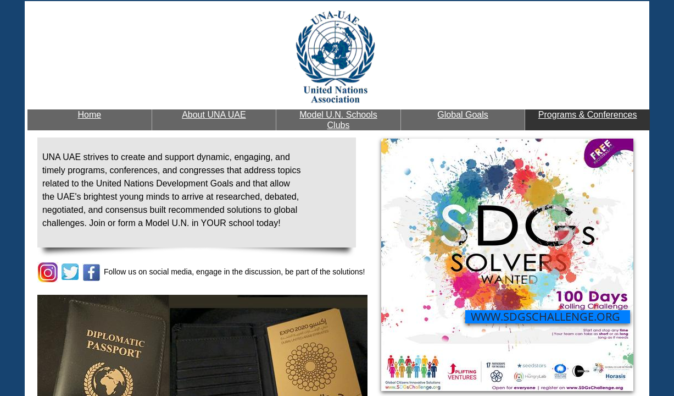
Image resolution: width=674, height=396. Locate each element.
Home (89, 114)
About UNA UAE (214, 114)
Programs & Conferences (587, 114)
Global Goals (462, 114)
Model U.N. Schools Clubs (338, 120)
